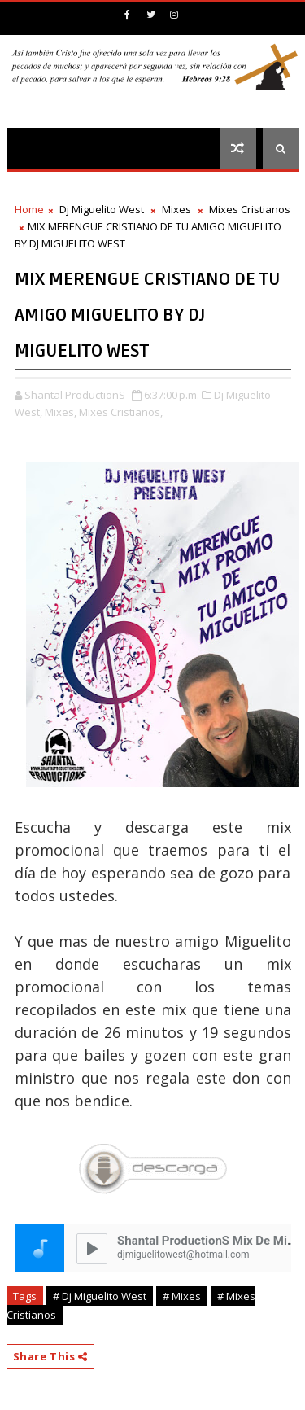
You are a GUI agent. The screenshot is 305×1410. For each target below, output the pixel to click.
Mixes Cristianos (249, 209)
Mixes (176, 209)
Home (29, 209)
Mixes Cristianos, (121, 412)
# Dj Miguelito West (99, 1296)
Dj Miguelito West (101, 209)
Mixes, (60, 412)
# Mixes (182, 1296)
